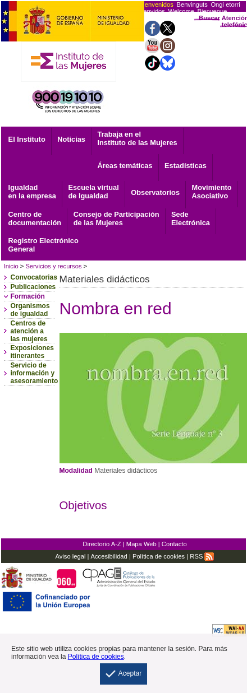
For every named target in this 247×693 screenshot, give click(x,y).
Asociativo (212, 191)
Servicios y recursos (53, 266)
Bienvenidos (156, 4)
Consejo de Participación (116, 218)
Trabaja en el (137, 138)
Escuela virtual (93, 191)
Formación (28, 296)
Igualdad (32, 191)
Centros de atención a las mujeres (29, 331)
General (43, 244)
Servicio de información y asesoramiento (34, 373)
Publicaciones (33, 287)
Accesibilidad (109, 556)
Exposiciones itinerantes (32, 352)
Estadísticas (185, 165)
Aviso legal (70, 556)
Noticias (71, 139)
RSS (202, 556)
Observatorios (155, 192)
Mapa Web (141, 544)
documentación (35, 218)
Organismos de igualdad (30, 310)
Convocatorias (34, 277)
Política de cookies (158, 556)
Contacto (174, 544)
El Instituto (26, 139)
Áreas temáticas (124, 165)
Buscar (209, 18)
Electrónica (190, 218)
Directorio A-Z (102, 544)
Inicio (11, 266)
